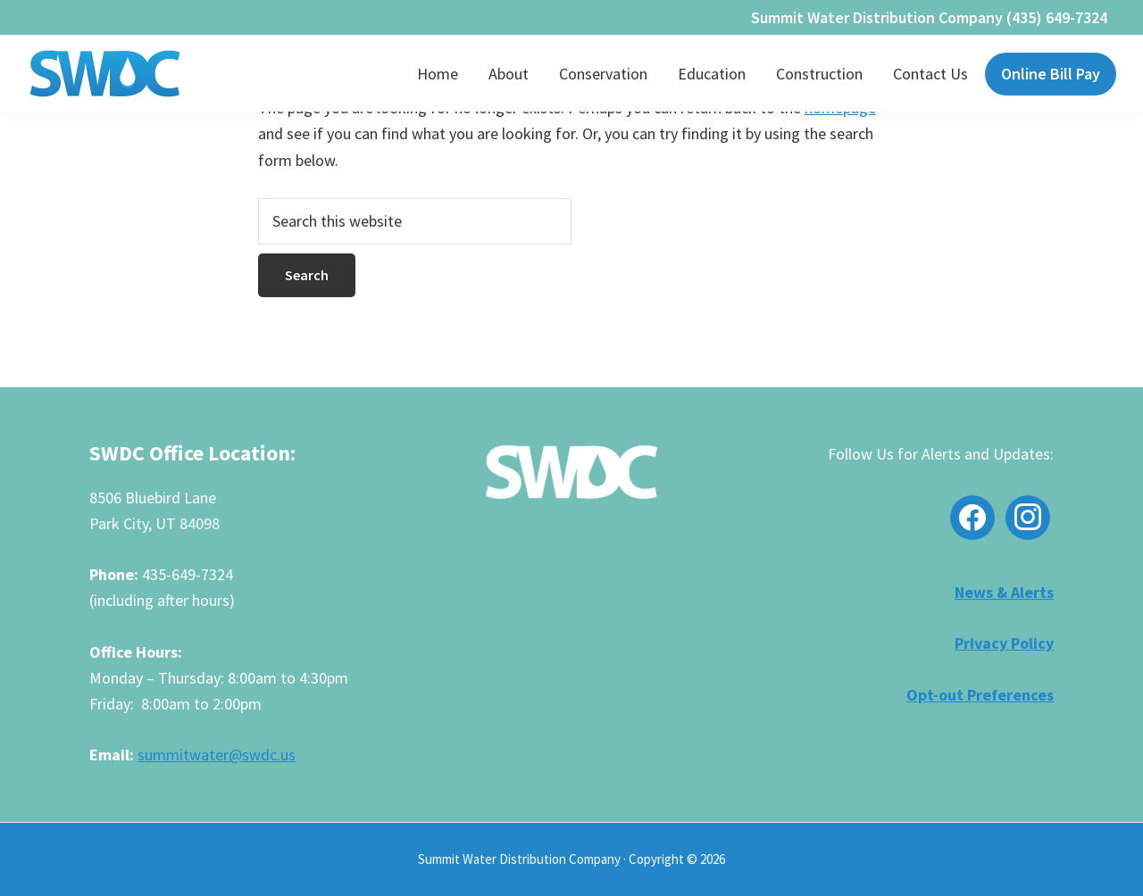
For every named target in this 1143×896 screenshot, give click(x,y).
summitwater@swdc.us (217, 754)
